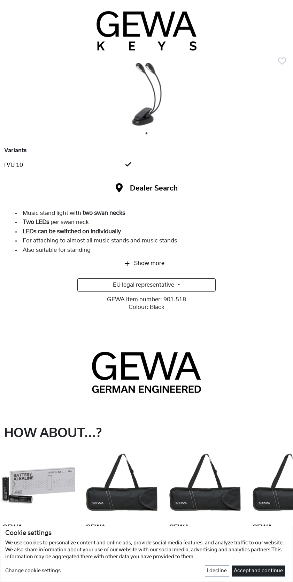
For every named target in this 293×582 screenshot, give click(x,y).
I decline (217, 570)
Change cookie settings (33, 570)
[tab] (146, 165)
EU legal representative (144, 285)
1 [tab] (147, 134)
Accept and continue (258, 570)
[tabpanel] (146, 95)
